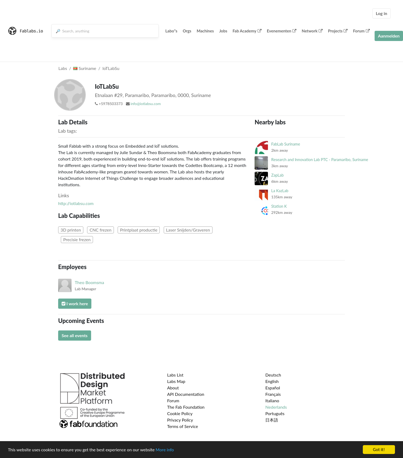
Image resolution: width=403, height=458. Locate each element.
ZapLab (277, 175)
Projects (338, 30)
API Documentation (185, 394)
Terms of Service (182, 426)
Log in (381, 13)
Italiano (272, 400)
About (173, 387)
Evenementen (281, 30)
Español (272, 387)
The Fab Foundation (186, 406)
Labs (62, 68)
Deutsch (273, 374)
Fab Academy (247, 30)
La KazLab (279, 190)
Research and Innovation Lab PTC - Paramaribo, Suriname (319, 159)
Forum (361, 30)
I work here (75, 303)
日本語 (271, 419)
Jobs (223, 30)
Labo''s (171, 30)
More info (165, 450)
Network (312, 30)
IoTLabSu (110, 68)
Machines (205, 30)
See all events (75, 335)
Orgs (187, 30)
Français (273, 394)
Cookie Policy (180, 413)
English (272, 381)
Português (274, 413)
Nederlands (276, 406)
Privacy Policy (180, 419)
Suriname (84, 68)
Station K (279, 206)
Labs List (175, 374)
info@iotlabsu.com (145, 103)
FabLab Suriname (285, 144)
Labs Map (176, 381)
